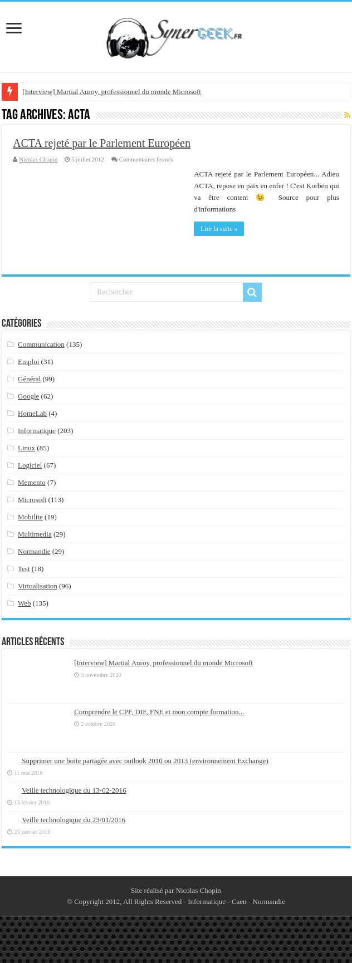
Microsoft (32, 499)
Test (24, 568)
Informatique (37, 430)
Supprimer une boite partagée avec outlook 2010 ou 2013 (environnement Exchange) (145, 760)
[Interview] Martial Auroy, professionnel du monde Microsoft (111, 91)
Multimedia (35, 534)
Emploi (28, 361)
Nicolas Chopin (38, 159)
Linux (26, 448)
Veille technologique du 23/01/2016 (73, 819)
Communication (41, 344)
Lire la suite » (219, 229)
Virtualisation (37, 586)
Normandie (34, 551)
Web (24, 603)
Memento (32, 482)
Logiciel (30, 465)
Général (29, 379)
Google (28, 396)
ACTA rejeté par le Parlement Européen (101, 143)
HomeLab (32, 413)
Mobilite (30, 517)
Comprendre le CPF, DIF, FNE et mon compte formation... (159, 711)
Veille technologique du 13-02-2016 (74, 790)
